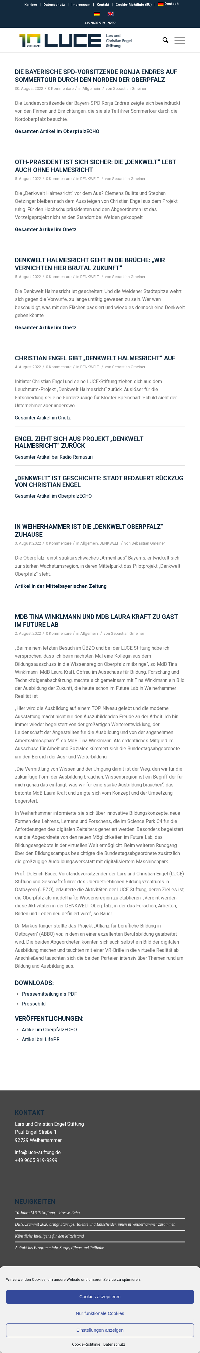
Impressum (80, 5)
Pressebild (34, 1004)
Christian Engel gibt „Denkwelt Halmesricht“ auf (95, 358)
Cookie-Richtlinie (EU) (134, 5)
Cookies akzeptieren (100, 1296)
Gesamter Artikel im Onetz (46, 229)
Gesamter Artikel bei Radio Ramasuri (54, 457)
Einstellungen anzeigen (99, 1330)
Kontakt (103, 5)
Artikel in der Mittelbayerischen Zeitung (61, 586)
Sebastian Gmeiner (129, 88)
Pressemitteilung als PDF (49, 994)
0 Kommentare (61, 88)
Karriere (30, 5)
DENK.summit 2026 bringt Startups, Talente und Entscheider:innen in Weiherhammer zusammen (95, 1224)
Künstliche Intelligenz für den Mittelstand (49, 1236)
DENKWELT (89, 178)
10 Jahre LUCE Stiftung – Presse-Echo (47, 1212)
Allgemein (91, 88)
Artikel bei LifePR (41, 1039)
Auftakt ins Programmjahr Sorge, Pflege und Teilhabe (59, 1247)
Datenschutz (114, 1344)
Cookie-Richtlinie (86, 1344)
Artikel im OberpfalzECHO (49, 1030)
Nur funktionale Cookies (100, 1313)
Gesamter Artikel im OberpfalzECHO (53, 496)
